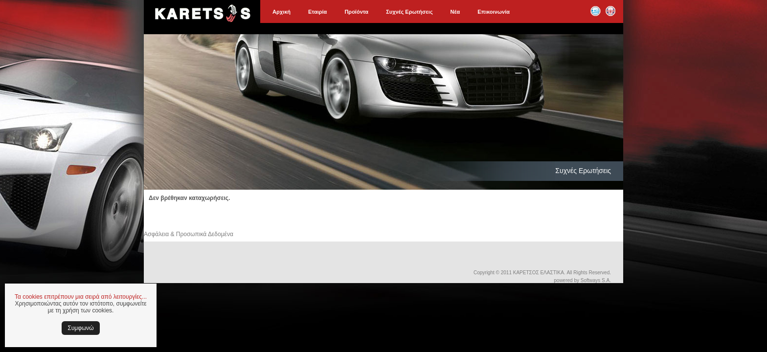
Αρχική (281, 12)
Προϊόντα (356, 12)
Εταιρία (317, 12)
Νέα (455, 12)
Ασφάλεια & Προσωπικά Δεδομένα (188, 234)
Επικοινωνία (493, 12)
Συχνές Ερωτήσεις (409, 12)
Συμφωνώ (80, 328)
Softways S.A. (596, 280)
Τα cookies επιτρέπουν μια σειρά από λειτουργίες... (81, 296)
